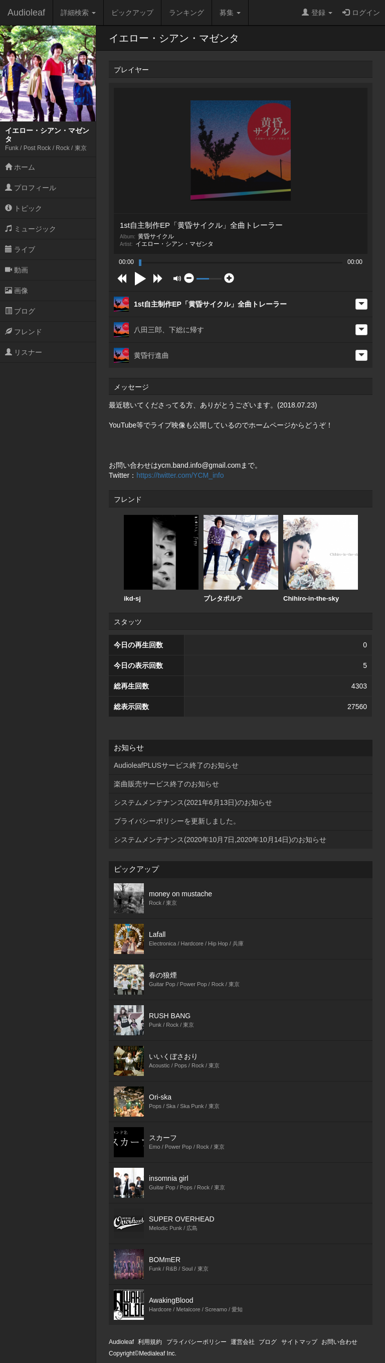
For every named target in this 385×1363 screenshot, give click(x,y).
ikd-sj (161, 558)
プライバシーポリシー (196, 1341)
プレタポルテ (241, 558)
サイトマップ (299, 1341)
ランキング (186, 13)
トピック (23, 208)
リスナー (23, 352)
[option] (161, 559)
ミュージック (30, 229)
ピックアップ (132, 13)
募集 (230, 13)
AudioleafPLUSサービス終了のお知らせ (176, 765)
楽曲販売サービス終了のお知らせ (166, 784)
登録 (317, 13)
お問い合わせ (339, 1341)
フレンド (23, 332)
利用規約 (150, 1341)
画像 (16, 291)
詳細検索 (78, 13)
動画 (16, 270)
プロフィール (30, 188)
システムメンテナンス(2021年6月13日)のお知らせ (193, 802)
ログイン (361, 13)
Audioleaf (26, 13)
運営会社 (243, 1341)
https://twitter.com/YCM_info (180, 475)
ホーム (20, 167)
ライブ (20, 249)
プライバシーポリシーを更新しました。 (177, 821)
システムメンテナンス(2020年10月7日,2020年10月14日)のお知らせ (220, 840)
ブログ (20, 311)
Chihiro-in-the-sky (320, 558)
